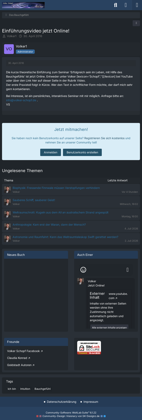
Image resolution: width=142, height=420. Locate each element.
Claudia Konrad (17, 358)
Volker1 (11, 36)
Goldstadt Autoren (19, 365)
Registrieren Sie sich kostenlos (104, 138)
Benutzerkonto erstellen (82, 152)
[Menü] (137, 5)
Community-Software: (71, 412)
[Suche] (116, 5)
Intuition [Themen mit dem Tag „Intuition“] (25, 388)
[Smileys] (83, 270)
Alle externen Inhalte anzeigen (109, 327)
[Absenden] (128, 270)
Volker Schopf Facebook (23, 351)
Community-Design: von (71, 416)
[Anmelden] (126, 5)
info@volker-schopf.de (21, 100)
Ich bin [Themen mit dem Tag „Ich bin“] (12, 388)
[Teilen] (136, 23)
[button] (80, 281)
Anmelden (50, 152)
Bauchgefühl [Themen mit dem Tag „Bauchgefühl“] (43, 388)
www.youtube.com (118, 296)
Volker (92, 281)
